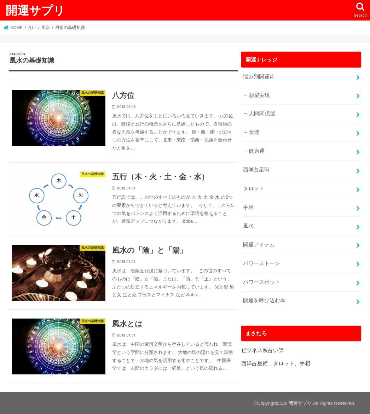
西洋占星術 (256, 170)
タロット (253, 188)
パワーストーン (261, 263)
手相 (248, 207)
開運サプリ (35, 10)
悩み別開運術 (259, 77)
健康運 (257, 151)
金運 (254, 132)
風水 (248, 226)
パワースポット (261, 282)
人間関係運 (262, 113)
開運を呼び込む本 (264, 300)
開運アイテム (259, 244)
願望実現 (259, 95)
